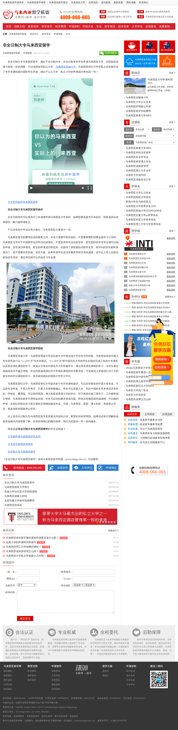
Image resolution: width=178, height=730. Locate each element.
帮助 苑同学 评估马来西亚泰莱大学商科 (150, 316)
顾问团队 (8, 671)
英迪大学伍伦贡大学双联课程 (20, 491)
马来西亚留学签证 (58, 2)
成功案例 (105, 2)
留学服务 (32, 680)
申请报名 (111, 467)
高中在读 (130, 671)
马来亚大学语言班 (136, 395)
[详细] (167, 90)
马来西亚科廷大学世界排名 (141, 219)
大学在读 (130, 680)
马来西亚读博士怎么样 (138, 399)
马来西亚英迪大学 (66, 66)
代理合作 (8, 684)
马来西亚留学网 (12, 666)
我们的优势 (167, 64)
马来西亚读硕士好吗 (15, 496)
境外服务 (8, 680)
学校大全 (88, 26)
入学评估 (137, 26)
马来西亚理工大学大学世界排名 (143, 224)
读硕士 (105, 675)
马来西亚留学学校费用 (138, 111)
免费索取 (164, 26)
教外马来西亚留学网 (12, 720)
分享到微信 (111, 53)
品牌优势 (132, 414)
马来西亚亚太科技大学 (139, 258)
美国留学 (74, 716)
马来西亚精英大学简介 (16, 487)
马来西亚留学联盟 (28, 14)
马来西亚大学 (78, 2)
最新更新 (118, 2)
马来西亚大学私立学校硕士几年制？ (26, 555)
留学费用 (60, 26)
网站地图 (131, 2)
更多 (171, 73)
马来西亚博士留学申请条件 (141, 381)
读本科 (105, 671)
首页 (8, 26)
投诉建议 (8, 689)
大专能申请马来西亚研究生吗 (24, 436)
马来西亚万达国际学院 (139, 281)
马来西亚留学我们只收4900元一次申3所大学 (145, 61)
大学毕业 (130, 684)
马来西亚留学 (32, 716)
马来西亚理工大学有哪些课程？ (23, 546)
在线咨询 (62, 467)
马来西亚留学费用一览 (138, 372)
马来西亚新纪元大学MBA (140, 386)
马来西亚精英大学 (137, 290)
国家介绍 (19, 26)
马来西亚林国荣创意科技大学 (143, 276)
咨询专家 (123, 26)
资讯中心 (34, 34)
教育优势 (33, 26)
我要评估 (169, 296)
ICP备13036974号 (118, 720)
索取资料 (171, 238)
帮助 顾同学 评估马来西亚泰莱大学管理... (151, 303)
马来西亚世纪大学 (137, 263)
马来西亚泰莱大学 (137, 254)
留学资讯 (109, 26)
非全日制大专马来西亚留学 (19, 482)
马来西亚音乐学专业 (137, 157)
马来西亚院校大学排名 (138, 197)
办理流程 (93, 2)
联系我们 (143, 2)
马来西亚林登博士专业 (138, 161)
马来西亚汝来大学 (137, 272)
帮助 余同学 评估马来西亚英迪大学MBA (151, 307)
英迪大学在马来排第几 (138, 201)
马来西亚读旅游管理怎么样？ (22, 551)
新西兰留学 (149, 50)
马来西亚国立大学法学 (138, 170)
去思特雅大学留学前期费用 (19, 500)
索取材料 (55, 684)
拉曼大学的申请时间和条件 (21, 542)
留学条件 (47, 26)
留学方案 (107, 666)
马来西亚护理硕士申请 (138, 106)
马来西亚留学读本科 (13, 2)
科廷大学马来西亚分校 (139, 285)
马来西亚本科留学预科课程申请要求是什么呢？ (32, 537)
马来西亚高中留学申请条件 (141, 377)
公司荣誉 (150, 414)
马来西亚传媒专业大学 (138, 179)
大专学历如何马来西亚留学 (23, 202)
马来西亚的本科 (13, 505)
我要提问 (112, 530)
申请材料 (74, 26)
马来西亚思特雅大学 (138, 267)
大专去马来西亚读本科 (20, 444)
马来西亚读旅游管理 (137, 166)
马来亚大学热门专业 (137, 390)
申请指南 (58, 34)
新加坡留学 (132, 50)
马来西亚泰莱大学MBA (139, 115)
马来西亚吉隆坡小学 (137, 97)
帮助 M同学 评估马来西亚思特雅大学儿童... (152, 312)
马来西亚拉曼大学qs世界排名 (142, 215)
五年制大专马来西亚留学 (21, 451)
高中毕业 (130, 675)
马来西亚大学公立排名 (138, 102)
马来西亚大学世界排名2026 (141, 206)
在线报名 (150, 26)
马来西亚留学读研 (36, 2)
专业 (99, 26)
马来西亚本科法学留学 (138, 152)
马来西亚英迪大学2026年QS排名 (144, 210)
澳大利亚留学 (167, 50)
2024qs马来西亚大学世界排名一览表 (146, 368)
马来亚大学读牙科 (136, 175)
